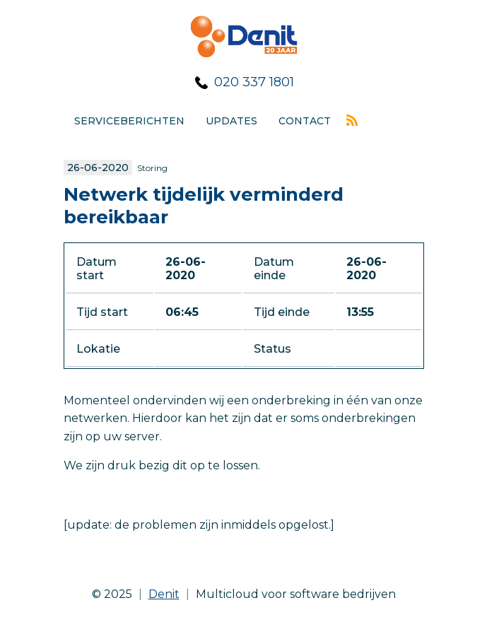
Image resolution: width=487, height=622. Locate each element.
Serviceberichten (129, 121)
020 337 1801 (254, 82)
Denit (164, 594)
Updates (231, 121)
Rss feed (352, 120)
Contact (304, 121)
